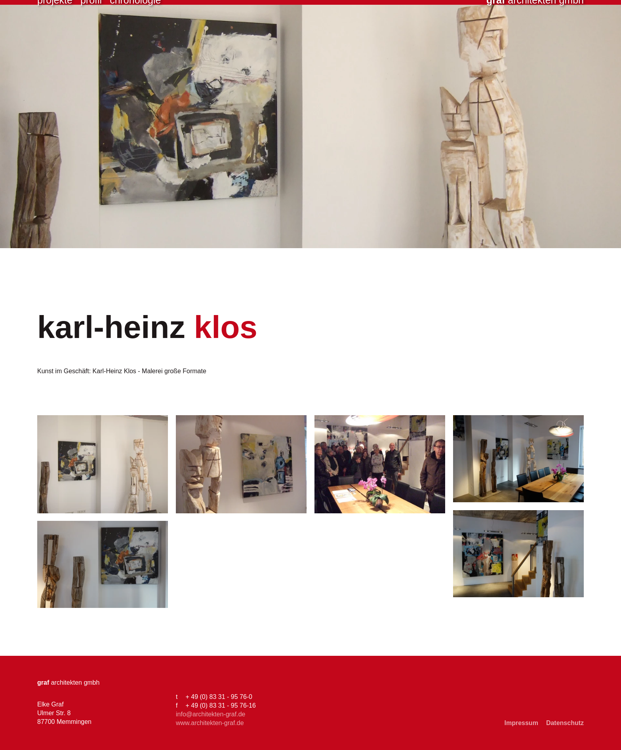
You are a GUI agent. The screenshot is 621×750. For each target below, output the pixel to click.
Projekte (54, 31)
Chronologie (135, 31)
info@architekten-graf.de (210, 714)
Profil (91, 31)
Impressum (521, 723)
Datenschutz (565, 723)
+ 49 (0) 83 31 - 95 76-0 (218, 696)
